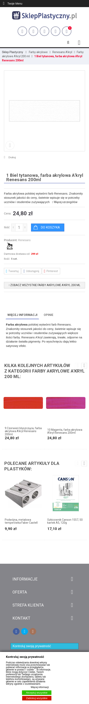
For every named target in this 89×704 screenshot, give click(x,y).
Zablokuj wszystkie (36, 698)
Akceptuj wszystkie (36, 692)
